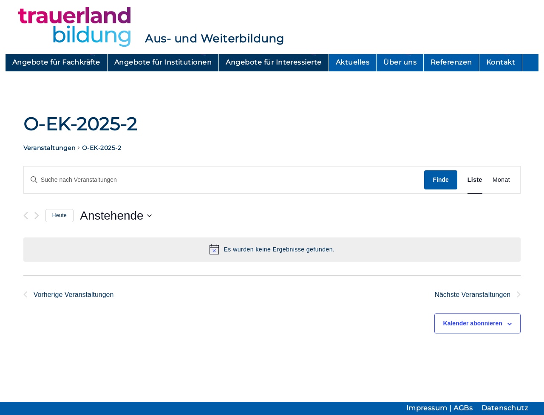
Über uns (399, 62)
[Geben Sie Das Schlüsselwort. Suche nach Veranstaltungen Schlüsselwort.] (224, 180)
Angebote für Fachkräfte (56, 62)
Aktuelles (352, 62)
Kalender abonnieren (472, 323)
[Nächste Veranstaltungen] (36, 216)
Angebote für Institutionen (163, 62)
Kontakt (500, 62)
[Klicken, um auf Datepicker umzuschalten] (115, 215)
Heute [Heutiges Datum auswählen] (59, 215)
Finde (440, 179)
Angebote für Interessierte (273, 62)
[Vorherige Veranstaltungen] (25, 216)
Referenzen (451, 62)
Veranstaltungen (49, 148)
